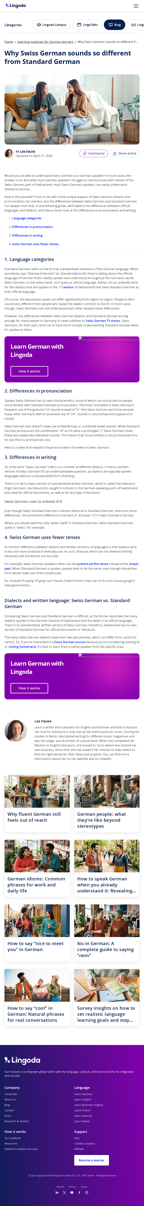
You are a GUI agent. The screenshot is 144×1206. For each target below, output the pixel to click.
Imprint (60, 1187)
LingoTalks (87, 24)
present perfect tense (92, 564)
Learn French (82, 1110)
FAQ (76, 1138)
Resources (10, 1143)
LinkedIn (105, 758)
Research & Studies (16, 1121)
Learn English (82, 1099)
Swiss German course (69, 642)
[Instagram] (87, 1193)
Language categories (26, 218)
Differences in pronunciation (32, 227)
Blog (114, 24)
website (82, 758)
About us (10, 1099)
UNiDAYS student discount (21, 1149)
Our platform (12, 1138)
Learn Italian (82, 1121)
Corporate (10, 1094)
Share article (124, 153)
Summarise (93, 153)
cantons (68, 287)
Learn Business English (88, 1105)
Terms (84, 1187)
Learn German (83, 1094)
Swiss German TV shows (103, 321)
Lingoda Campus (51, 24)
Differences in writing (27, 235)
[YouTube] (72, 1193)
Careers (9, 1110)
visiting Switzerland (22, 647)
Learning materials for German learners (45, 41)
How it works (29, 371)
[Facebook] (79, 1193)
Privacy (72, 1187)
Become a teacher (91, 1160)
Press (7, 1116)
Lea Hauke (27, 151)
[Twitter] (64, 1193)
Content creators (84, 1143)
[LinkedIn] (57, 1193)
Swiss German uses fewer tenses (35, 244)
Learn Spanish (83, 1116)
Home (8, 41)
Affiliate (79, 1149)
